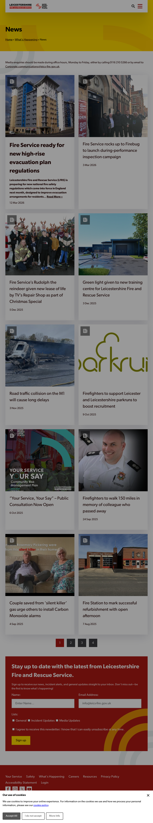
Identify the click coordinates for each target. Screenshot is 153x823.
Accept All (11, 816)
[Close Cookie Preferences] (148, 795)
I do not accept (33, 816)
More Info (54, 816)
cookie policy (40, 805)
